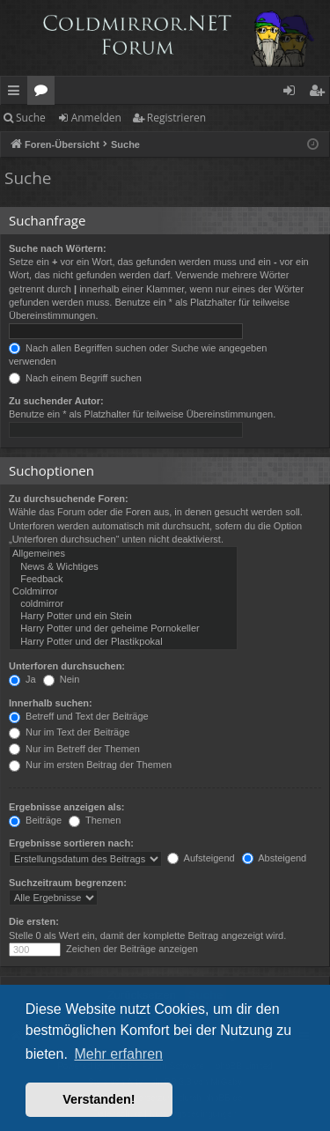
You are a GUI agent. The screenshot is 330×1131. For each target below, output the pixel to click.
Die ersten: (34, 921)
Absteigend (274, 858)
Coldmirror (123, 592)
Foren (44, 93)
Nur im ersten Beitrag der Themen (90, 764)
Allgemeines (123, 554)
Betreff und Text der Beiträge (79, 716)
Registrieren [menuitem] (320, 93)
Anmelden (96, 117)
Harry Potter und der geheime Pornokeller (123, 629)
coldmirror (123, 604)
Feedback (123, 579)
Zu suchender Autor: (56, 400)
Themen (95, 820)
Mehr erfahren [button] (118, 1053)
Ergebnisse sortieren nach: (71, 843)
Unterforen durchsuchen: (67, 666)
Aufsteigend (201, 858)
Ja (22, 679)
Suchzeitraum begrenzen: (68, 882)
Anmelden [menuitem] (294, 93)
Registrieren (176, 117)
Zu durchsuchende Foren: (68, 498)
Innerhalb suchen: (50, 703)
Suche (31, 117)
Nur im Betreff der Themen (74, 748)
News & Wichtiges (123, 567)
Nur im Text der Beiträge (69, 732)
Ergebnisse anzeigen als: (66, 807)
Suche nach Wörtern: (57, 248)
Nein (61, 679)
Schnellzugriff (17, 93)
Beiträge (35, 820)
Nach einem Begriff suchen (75, 378)
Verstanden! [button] (98, 1099)
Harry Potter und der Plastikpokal (123, 642)
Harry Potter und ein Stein (123, 616)
